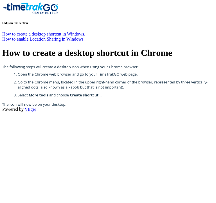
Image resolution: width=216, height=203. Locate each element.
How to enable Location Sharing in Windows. (43, 39)
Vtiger (30, 109)
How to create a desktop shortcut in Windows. (43, 34)
